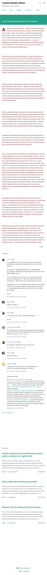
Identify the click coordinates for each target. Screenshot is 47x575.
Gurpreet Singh (12, 327)
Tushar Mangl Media (13, 3)
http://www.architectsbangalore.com (19, 400)
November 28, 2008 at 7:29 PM (16, 307)
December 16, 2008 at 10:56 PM (16, 358)
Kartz (9, 259)
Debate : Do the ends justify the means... (22, 507)
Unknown (10, 363)
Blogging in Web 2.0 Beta (19, 334)
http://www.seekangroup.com (17, 381)
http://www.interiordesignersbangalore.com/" (22, 386)
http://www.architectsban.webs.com (19, 379)
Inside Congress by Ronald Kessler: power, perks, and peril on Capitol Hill (23, 454)
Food (11, 10)
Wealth (19, 10)
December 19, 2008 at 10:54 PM (17, 371)
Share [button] (41, 247)
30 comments (11, 523)
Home (3, 10)
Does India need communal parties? (19, 481)
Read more (41, 472)
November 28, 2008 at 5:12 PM (16, 296)
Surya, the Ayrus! (12, 342)
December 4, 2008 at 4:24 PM (16, 347)
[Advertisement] (23, 430)
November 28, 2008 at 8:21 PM (16, 337)
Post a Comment (7, 412)
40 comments (11, 497)
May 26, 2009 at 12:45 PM (15, 408)
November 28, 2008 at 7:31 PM (16, 322)
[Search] (40, 3)
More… (38, 10)
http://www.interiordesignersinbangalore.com (22, 390)
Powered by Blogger (23, 568)
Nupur (9, 302)
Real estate (28, 10)
